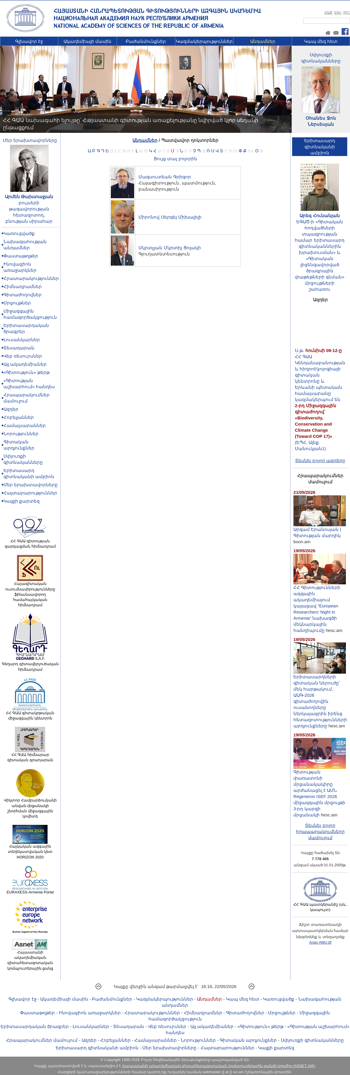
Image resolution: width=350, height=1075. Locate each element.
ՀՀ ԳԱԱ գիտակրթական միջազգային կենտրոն (30, 713)
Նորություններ (21, 433)
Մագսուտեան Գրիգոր (165, 176)
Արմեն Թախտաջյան (29, 196)
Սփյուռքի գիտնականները (312, 1040)
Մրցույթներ (17, 302)
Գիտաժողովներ (23, 294)
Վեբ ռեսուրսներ (23, 355)
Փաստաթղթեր (21, 255)
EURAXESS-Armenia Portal (30, 890)
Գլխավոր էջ (29, 41)
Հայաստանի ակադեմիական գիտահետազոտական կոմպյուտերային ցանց (30, 958)
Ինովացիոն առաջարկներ (90, 1012)
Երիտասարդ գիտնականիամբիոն (319, 146)
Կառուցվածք (19, 233)
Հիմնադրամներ (23, 286)
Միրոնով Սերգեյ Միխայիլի (170, 217)
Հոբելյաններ (19, 417)
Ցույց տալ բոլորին (175, 158)
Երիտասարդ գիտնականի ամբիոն (97, 1047)
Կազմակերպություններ (204, 41)
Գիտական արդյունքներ (248, 1040)
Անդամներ (262, 41)
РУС (346, 13)
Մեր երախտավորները (30, 140)
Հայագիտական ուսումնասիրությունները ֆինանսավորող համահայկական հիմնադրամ (30, 592)
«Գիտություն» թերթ (27, 372)
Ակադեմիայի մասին (87, 41)
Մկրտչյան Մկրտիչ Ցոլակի (170, 247)
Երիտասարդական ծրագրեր (35, 1026)
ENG (338, 13)
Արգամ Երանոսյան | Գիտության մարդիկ (319, 530)
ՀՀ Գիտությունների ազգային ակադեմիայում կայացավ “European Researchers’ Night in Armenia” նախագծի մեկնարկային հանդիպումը (319, 606)
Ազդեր (11, 409)
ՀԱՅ (328, 13)
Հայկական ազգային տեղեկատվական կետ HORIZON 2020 (30, 849)
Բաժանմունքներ (146, 41)
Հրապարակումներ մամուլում (42, 1040)
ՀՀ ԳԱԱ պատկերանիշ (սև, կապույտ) (320, 905)
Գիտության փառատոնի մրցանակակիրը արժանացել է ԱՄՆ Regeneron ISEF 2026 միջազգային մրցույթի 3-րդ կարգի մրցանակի (319, 791)
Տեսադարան (19, 347)
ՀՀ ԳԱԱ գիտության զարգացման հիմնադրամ (30, 541)
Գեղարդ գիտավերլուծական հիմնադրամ (30, 664)
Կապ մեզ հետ (320, 41)
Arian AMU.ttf (320, 942)
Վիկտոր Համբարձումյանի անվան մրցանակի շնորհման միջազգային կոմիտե (30, 806)
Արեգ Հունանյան (320, 215)
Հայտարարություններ (30, 492)
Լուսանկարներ (22, 339)
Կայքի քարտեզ (22, 501)
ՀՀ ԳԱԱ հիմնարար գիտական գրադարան (30, 755)
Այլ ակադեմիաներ (25, 364)
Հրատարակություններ (31, 278)
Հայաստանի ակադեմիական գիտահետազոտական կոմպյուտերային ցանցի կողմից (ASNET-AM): (219, 1066)
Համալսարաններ (25, 425)
